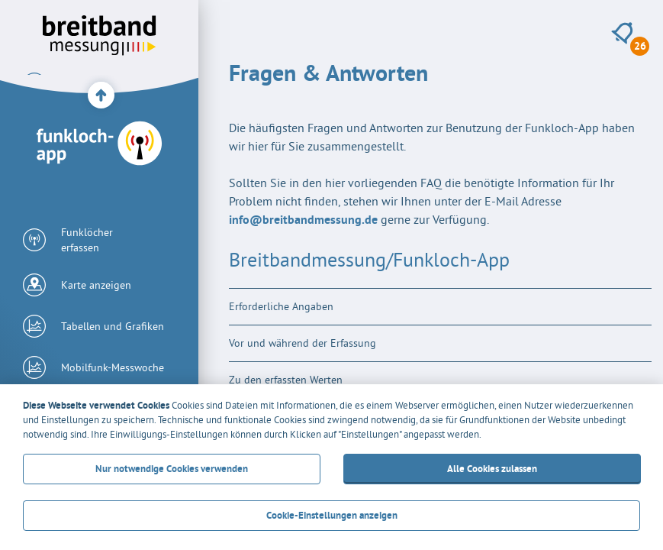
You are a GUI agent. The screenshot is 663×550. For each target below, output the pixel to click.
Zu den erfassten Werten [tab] (286, 380)
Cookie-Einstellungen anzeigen (331, 515)
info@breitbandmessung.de (303, 220)
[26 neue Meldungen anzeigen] (622, 33)
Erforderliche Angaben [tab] (281, 306)
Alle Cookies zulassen (491, 468)
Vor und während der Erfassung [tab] (302, 343)
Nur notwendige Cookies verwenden (171, 468)
